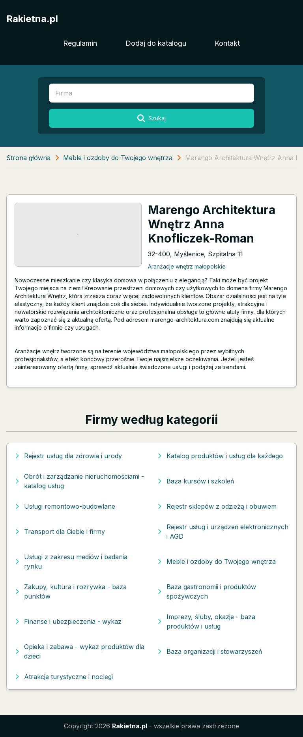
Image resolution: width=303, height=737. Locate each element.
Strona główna (28, 158)
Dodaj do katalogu (155, 43)
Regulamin (80, 43)
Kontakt (227, 43)
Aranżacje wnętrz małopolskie (187, 266)
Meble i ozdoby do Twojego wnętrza (117, 158)
